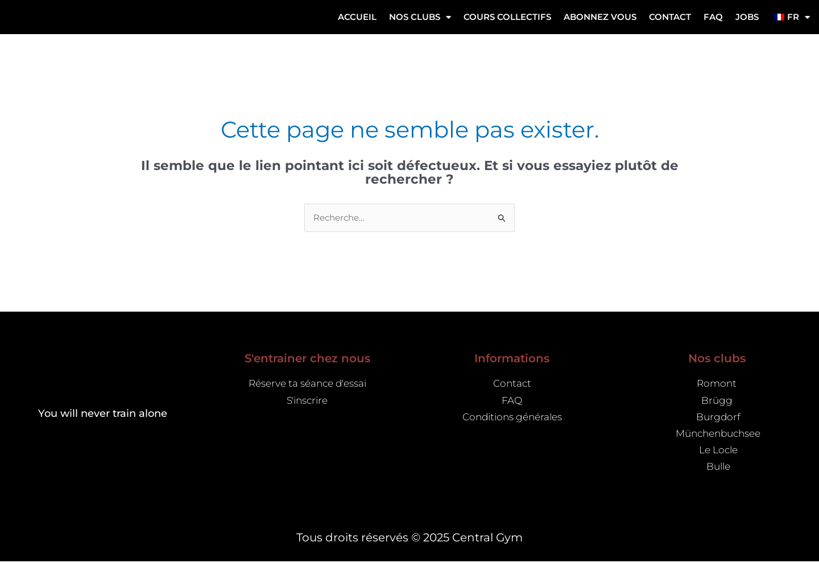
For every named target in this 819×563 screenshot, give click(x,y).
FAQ (713, 16)
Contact (670, 16)
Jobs (747, 16)
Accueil (357, 16)
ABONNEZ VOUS (600, 16)
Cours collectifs (507, 16)
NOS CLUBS (420, 17)
